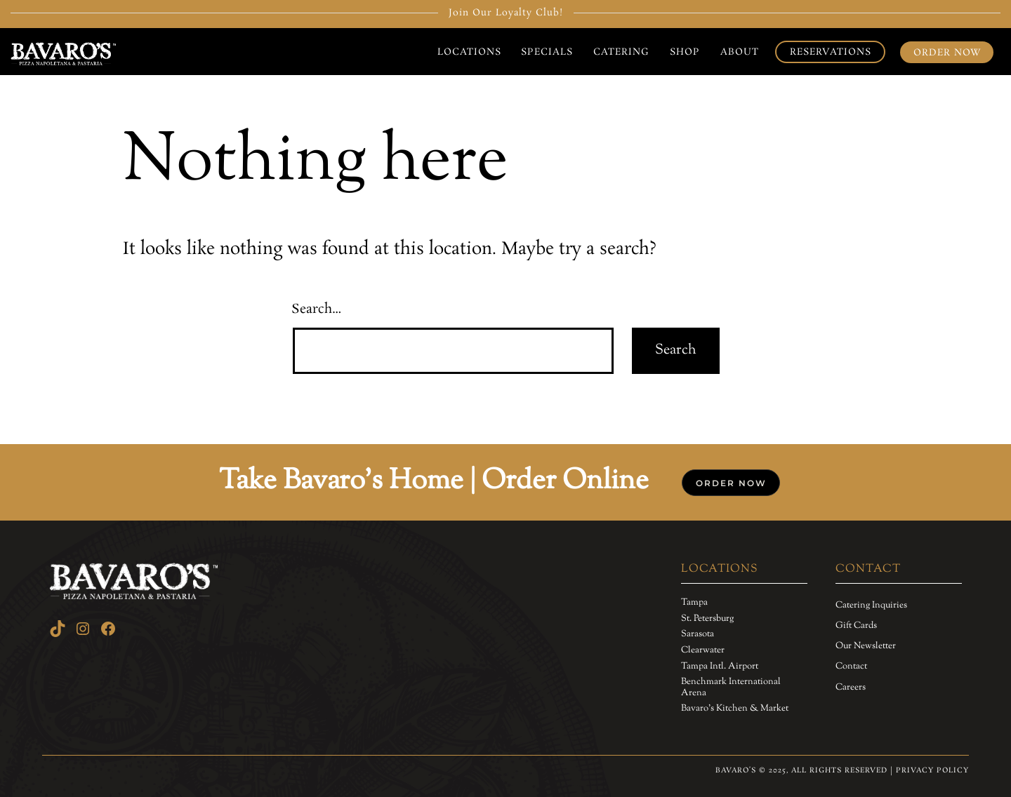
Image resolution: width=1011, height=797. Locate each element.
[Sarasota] (697, 635)
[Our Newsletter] (865, 646)
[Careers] (850, 687)
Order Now (947, 52)
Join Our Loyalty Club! (506, 13)
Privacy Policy (932, 770)
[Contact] (851, 666)
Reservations (830, 52)
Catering (621, 52)
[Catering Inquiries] (871, 605)
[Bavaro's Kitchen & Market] (734, 709)
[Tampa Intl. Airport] (719, 667)
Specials (547, 52)
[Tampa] (694, 603)
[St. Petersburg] (707, 619)
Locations (469, 52)
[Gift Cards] (856, 626)
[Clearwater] (703, 651)
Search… (316, 309)
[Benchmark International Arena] (744, 688)
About (739, 52)
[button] (731, 482)
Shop (685, 52)
